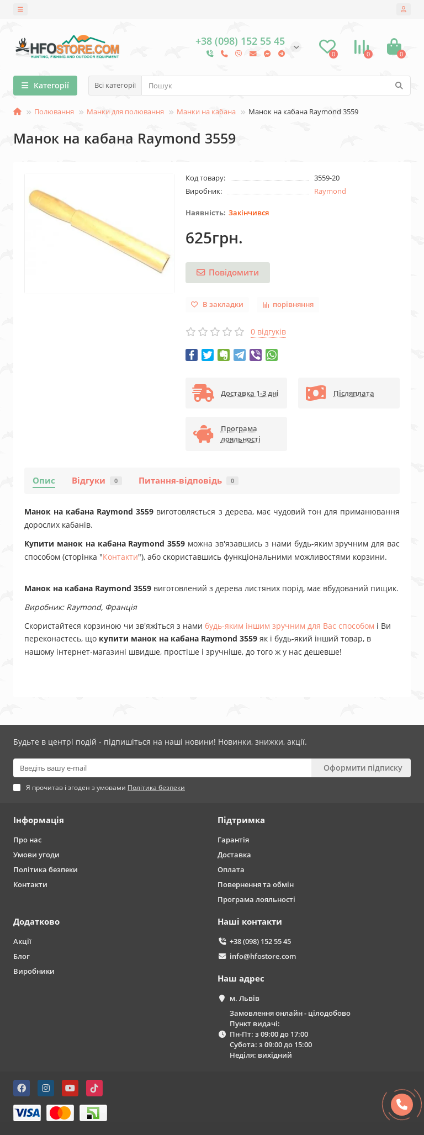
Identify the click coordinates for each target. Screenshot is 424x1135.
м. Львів (244, 998)
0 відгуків (268, 331)
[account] (403, 9)
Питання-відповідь (189, 480)
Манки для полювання (125, 111)
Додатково (36, 921)
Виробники (34, 971)
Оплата (231, 869)
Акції (22, 941)
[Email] (162, 768)
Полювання (54, 111)
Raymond (330, 191)
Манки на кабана (206, 111)
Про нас (27, 840)
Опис (44, 480)
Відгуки (97, 480)
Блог (21, 956)
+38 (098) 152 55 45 (260, 941)
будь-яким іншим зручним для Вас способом (289, 625)
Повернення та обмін (256, 884)
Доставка (234, 855)
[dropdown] (20, 9)
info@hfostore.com (263, 956)
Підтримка (241, 820)
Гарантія (233, 840)
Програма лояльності (256, 899)
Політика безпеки (45, 869)
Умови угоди (36, 855)
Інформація (38, 820)
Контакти (120, 556)
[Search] (276, 86)
